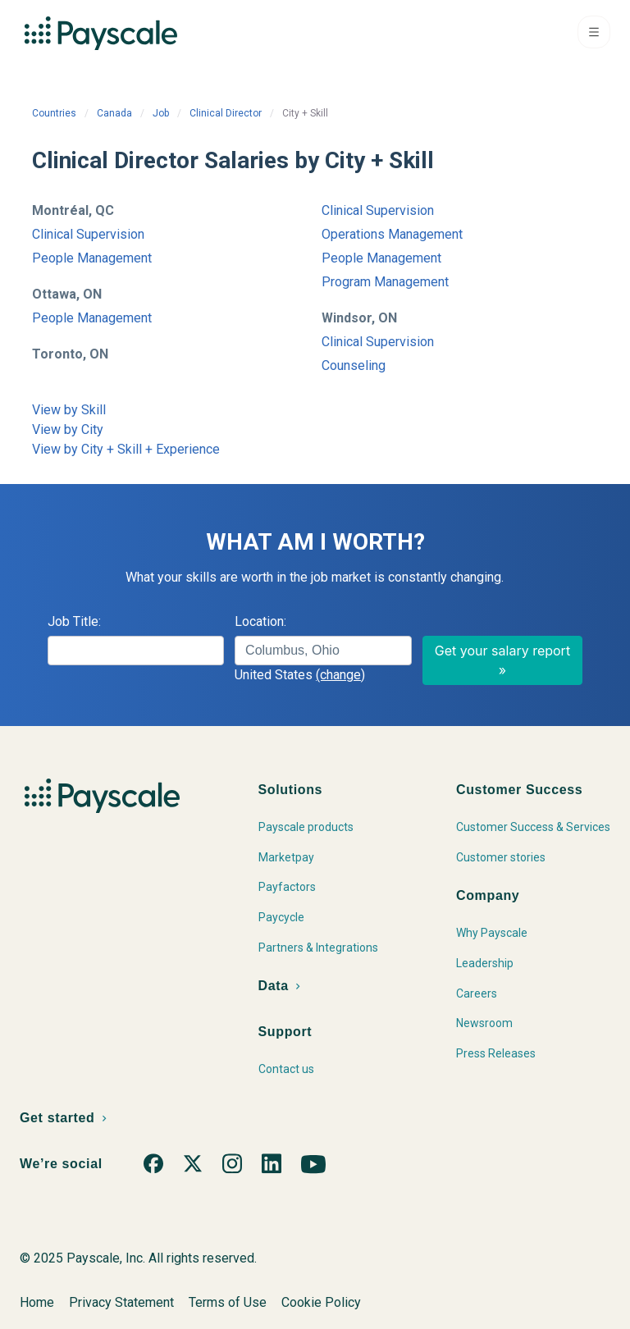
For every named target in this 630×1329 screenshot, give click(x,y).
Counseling (354, 365)
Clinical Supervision (88, 234)
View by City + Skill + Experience (126, 449)
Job (161, 113)
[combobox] (323, 650)
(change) (340, 675)
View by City (67, 429)
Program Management (385, 282)
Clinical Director (225, 113)
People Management (92, 258)
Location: (260, 621)
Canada (114, 113)
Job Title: (74, 621)
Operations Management (392, 234)
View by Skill (69, 410)
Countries (54, 113)
